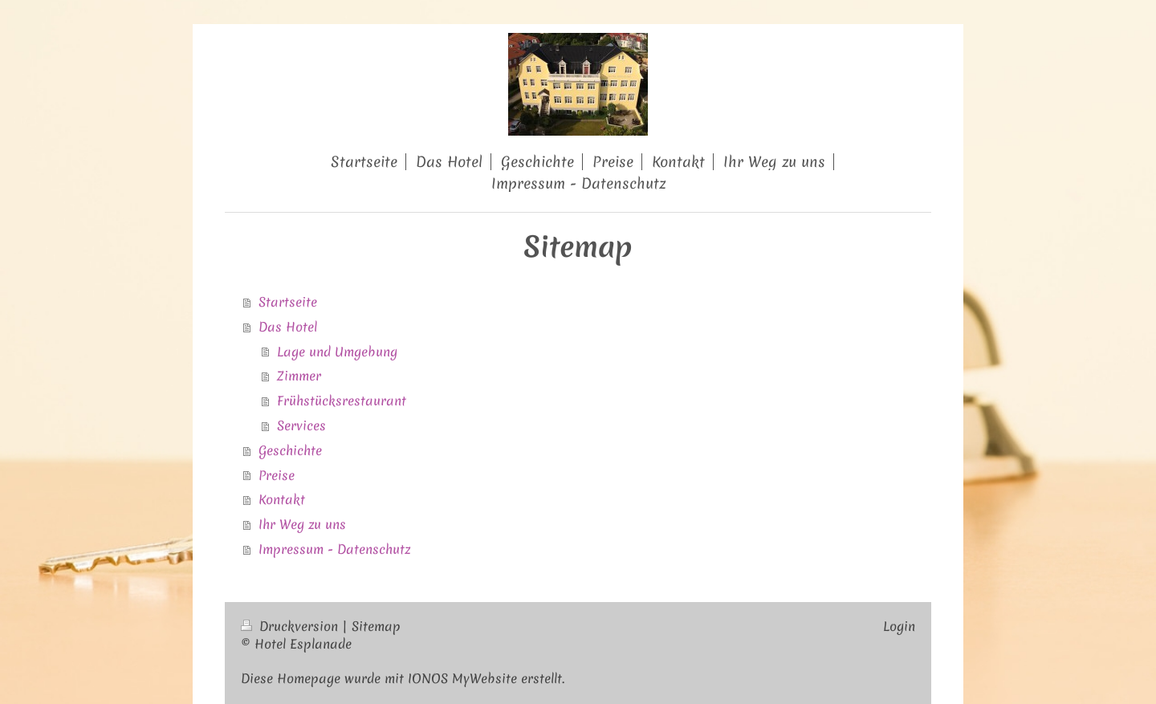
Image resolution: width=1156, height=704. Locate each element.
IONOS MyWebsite (462, 678)
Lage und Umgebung (337, 351)
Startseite (287, 302)
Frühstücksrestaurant (341, 400)
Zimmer (299, 376)
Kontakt (281, 499)
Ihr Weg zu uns (302, 524)
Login (899, 626)
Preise (276, 475)
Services (301, 425)
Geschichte (290, 450)
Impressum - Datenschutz (334, 549)
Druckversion (291, 626)
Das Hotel (287, 327)
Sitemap (376, 626)
